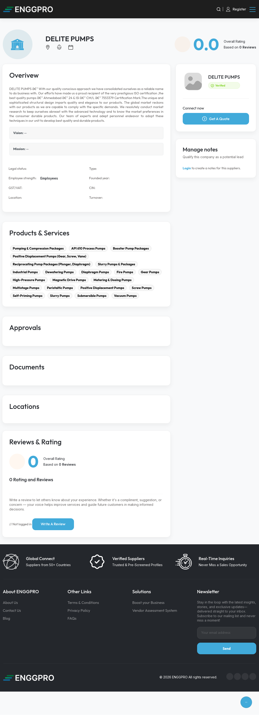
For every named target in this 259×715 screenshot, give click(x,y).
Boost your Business (148, 602)
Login (187, 168)
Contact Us (12, 610)
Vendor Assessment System (154, 610)
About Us (10, 602)
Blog (6, 618)
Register (239, 9)
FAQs (71, 618)
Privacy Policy (78, 610)
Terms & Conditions (83, 602)
